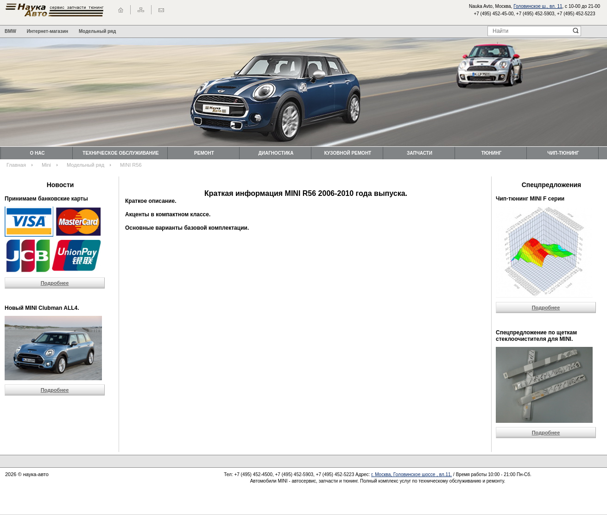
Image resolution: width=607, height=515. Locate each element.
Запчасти (419, 153)
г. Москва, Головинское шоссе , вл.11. (411, 474)
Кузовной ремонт (347, 153)
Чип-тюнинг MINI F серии (530, 198)
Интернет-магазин (47, 31)
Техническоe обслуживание (120, 153)
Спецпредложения (551, 184)
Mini (46, 165)
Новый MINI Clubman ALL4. (42, 308)
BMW (10, 31)
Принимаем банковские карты (46, 198)
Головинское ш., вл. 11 (537, 6)
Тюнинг (491, 153)
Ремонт (204, 153)
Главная (16, 165)
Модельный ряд (97, 31)
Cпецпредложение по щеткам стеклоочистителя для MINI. (536, 335)
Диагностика (276, 153)
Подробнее (55, 283)
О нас (37, 153)
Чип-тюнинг (563, 153)
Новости (60, 184)
